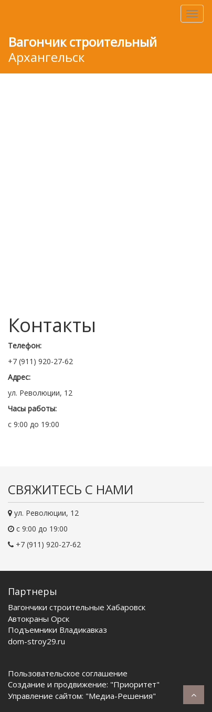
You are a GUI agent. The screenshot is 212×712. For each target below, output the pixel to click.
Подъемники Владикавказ (57, 629)
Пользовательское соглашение (68, 673)
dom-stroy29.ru (36, 641)
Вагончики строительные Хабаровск (76, 607)
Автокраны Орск (38, 618)
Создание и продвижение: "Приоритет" (84, 684)
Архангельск (82, 49)
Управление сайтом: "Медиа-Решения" (82, 695)
